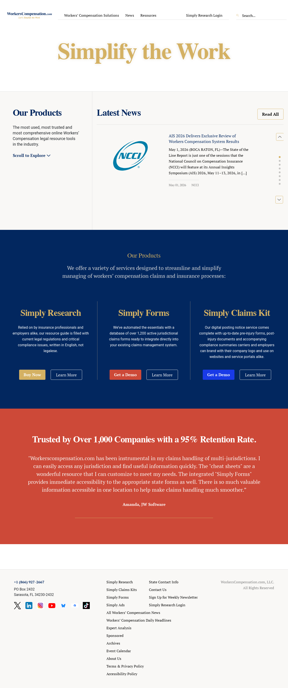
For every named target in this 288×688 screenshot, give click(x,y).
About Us (113, 658)
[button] (280, 157)
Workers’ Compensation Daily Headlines (138, 620)
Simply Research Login (204, 15)
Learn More (66, 375)
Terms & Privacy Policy (125, 666)
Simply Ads (115, 604)
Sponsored (115, 635)
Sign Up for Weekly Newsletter (173, 597)
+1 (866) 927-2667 (29, 581)
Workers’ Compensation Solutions (91, 15)
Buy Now (32, 374)
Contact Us (157, 589)
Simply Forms (117, 597)
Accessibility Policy (121, 673)
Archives (113, 643)
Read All (270, 114)
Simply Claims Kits (121, 589)
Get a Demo (125, 374)
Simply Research (119, 581)
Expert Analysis (118, 627)
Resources (148, 15)
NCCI (195, 185)
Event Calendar (118, 650)
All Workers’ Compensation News (133, 612)
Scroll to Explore (29, 155)
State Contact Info (163, 581)
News (129, 15)
